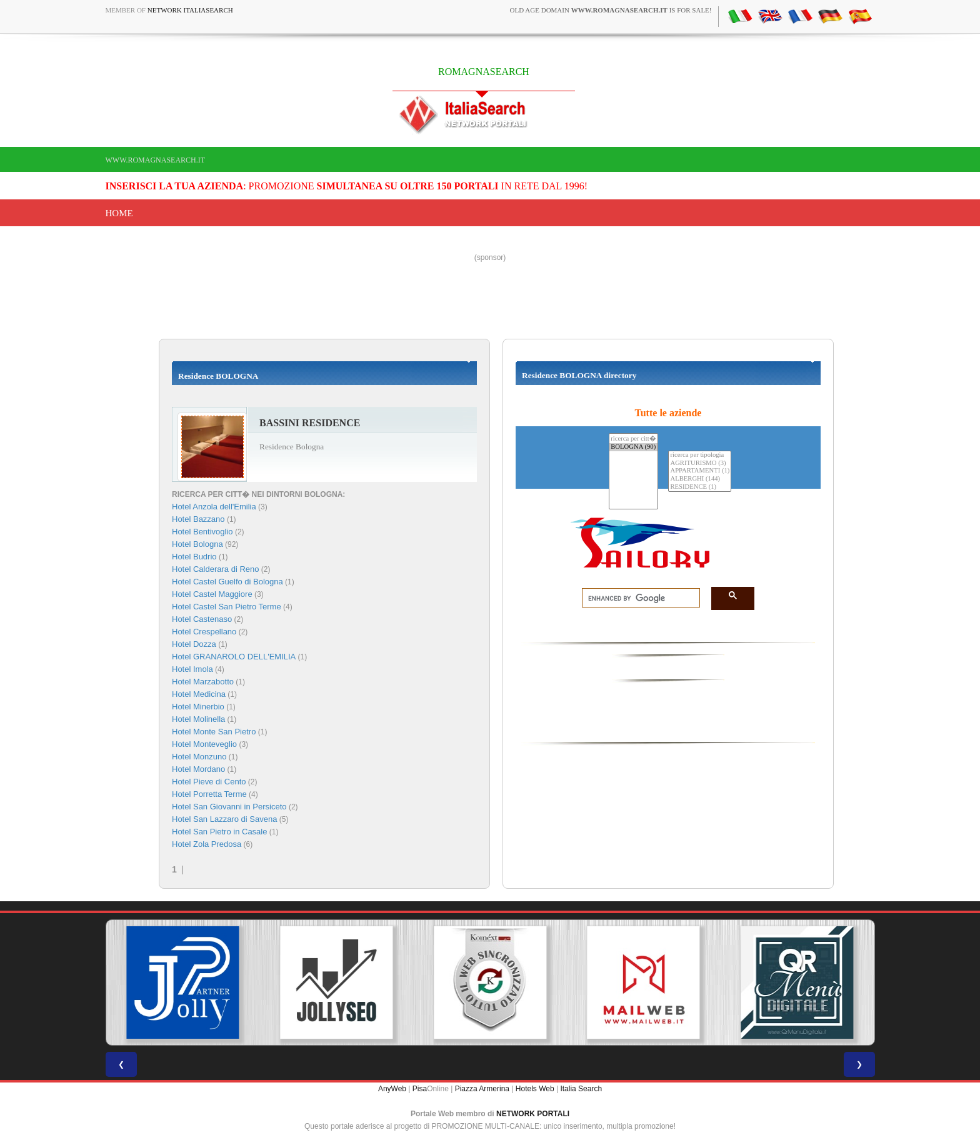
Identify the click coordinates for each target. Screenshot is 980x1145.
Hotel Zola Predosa (206, 844)
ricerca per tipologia (700, 455)
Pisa (419, 1088)
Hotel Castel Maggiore (212, 594)
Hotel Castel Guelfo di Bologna (227, 581)
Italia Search (581, 1088)
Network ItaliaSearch (190, 10)
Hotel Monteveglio (204, 744)
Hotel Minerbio (198, 706)
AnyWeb (392, 1088)
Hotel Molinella (198, 719)
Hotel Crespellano (204, 631)
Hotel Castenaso (202, 619)
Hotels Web (535, 1088)
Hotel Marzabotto (203, 681)
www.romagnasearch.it (156, 160)
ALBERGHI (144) (700, 479)
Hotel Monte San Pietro (214, 731)
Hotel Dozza (194, 644)
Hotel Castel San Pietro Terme (226, 606)
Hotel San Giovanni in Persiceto (229, 806)
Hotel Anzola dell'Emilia (214, 506)
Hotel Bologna (197, 544)
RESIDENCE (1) (700, 487)
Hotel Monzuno (199, 756)
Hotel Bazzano (198, 519)
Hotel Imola (192, 669)
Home (119, 213)
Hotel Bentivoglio (202, 531)
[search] (637, 598)
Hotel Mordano (198, 769)
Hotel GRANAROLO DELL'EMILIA (234, 656)
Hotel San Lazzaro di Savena (224, 819)
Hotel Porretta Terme (209, 794)
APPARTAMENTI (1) (700, 471)
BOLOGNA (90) (633, 447)
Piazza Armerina (482, 1088)
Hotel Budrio (194, 556)
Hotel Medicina (199, 694)
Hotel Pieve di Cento (209, 781)
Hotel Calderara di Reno (215, 569)
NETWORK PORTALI (532, 1113)
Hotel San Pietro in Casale (219, 831)
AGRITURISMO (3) (700, 463)
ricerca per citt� (633, 438)
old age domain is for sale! (611, 10)
